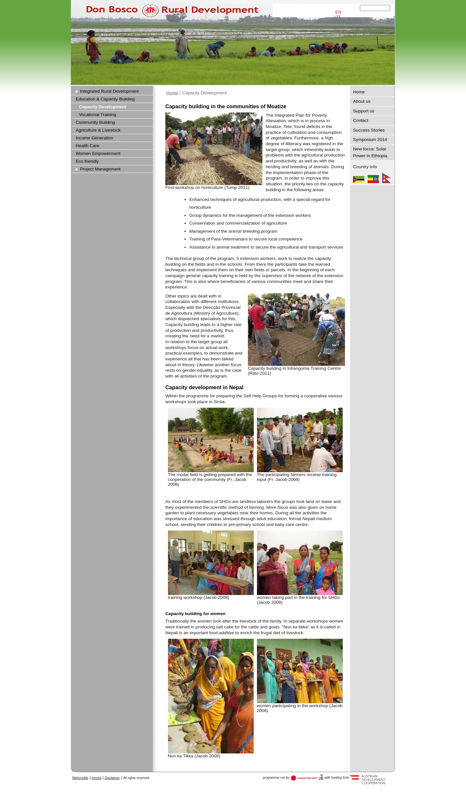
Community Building (95, 122)
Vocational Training (97, 114)
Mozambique (358, 178)
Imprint (97, 778)
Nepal (386, 178)
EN (338, 12)
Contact (360, 120)
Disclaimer (112, 778)
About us (362, 101)
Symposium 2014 (370, 139)
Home (172, 92)
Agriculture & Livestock (98, 130)
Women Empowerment (98, 153)
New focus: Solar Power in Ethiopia (370, 152)
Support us (363, 111)
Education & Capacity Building (105, 99)
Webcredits (80, 778)
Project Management (100, 169)
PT (338, 17)
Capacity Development (204, 92)
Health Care (87, 145)
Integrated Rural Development (109, 91)
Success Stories (369, 130)
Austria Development (307, 777)
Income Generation (94, 137)
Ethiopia (373, 178)
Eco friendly (87, 161)
